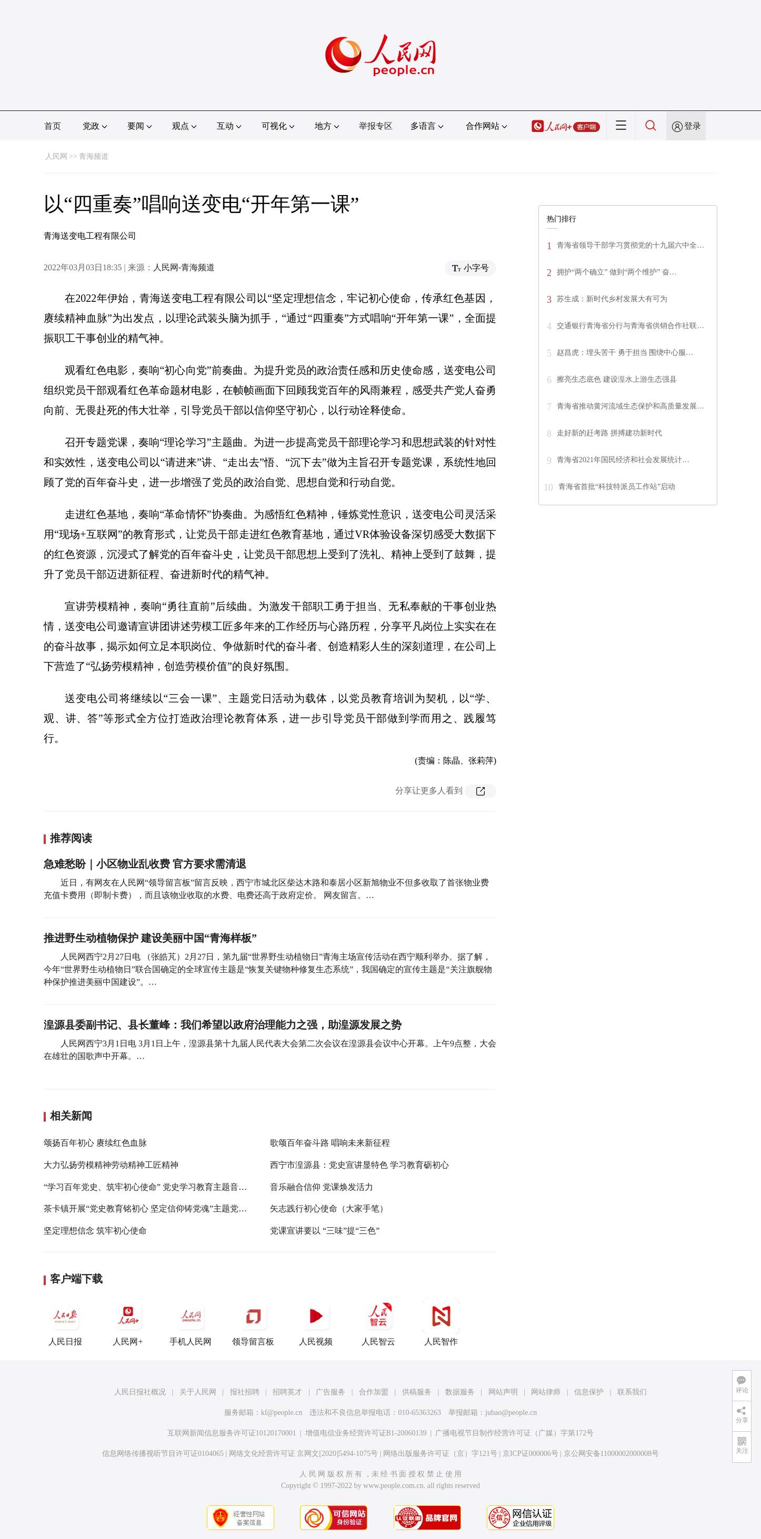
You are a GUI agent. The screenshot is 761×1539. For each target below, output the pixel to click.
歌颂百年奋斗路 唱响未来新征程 (330, 1142)
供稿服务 (417, 1392)
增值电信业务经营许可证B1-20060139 (366, 1433)
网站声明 (503, 1392)
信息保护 (589, 1392)
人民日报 (65, 1322)
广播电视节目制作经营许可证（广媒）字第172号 (514, 1433)
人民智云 (378, 1322)
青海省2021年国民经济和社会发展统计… (623, 460)
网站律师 (545, 1392)
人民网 (56, 156)
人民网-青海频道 (184, 267)
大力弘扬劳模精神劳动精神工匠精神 (111, 1164)
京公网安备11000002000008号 (611, 1454)
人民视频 (315, 1322)
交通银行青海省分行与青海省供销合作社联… (630, 326)
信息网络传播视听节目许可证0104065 (163, 1454)
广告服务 (330, 1392)
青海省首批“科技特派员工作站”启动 (616, 487)
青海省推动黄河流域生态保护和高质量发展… (630, 406)
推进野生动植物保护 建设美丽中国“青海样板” (150, 938)
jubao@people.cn (511, 1412)
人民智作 (441, 1322)
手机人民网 (190, 1322)
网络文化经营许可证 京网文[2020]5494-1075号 (303, 1454)
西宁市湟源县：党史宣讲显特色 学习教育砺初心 (359, 1164)
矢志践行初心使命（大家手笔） (329, 1208)
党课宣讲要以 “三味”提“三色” (324, 1230)
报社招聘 (244, 1392)
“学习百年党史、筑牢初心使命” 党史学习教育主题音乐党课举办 (162, 1187)
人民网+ (127, 1322)
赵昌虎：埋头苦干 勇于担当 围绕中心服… (625, 352)
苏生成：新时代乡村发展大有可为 (612, 299)
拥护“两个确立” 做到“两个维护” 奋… (617, 272)
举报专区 (376, 125)
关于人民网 (197, 1392)
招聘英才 (287, 1392)
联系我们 (632, 1392)
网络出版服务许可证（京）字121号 (440, 1454)
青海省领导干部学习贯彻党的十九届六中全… (630, 245)
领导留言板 (253, 1322)
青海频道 (93, 156)
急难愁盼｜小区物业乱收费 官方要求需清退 (145, 864)
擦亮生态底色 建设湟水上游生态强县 (617, 379)
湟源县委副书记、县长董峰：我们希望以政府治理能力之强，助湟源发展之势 (223, 1025)
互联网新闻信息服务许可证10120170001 (231, 1433)
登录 (692, 125)
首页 (52, 125)
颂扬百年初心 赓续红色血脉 (95, 1142)
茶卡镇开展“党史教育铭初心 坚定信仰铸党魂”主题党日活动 (154, 1208)
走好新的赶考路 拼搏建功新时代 (609, 433)
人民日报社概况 (140, 1392)
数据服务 (460, 1392)
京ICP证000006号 (530, 1454)
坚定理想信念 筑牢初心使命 (95, 1230)
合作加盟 (373, 1392)
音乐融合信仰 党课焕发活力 (321, 1187)
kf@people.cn (282, 1412)
